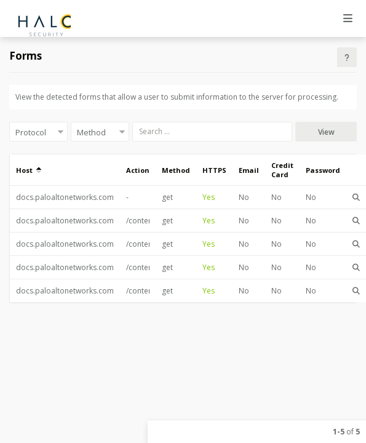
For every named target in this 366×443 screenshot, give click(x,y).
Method (176, 170)
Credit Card (282, 170)
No (244, 197)
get (167, 197)
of (346, 431)
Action (137, 170)
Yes (208, 197)
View (326, 132)
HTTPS (214, 170)
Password (323, 170)
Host (28, 170)
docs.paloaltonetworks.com (65, 197)
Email (249, 170)
